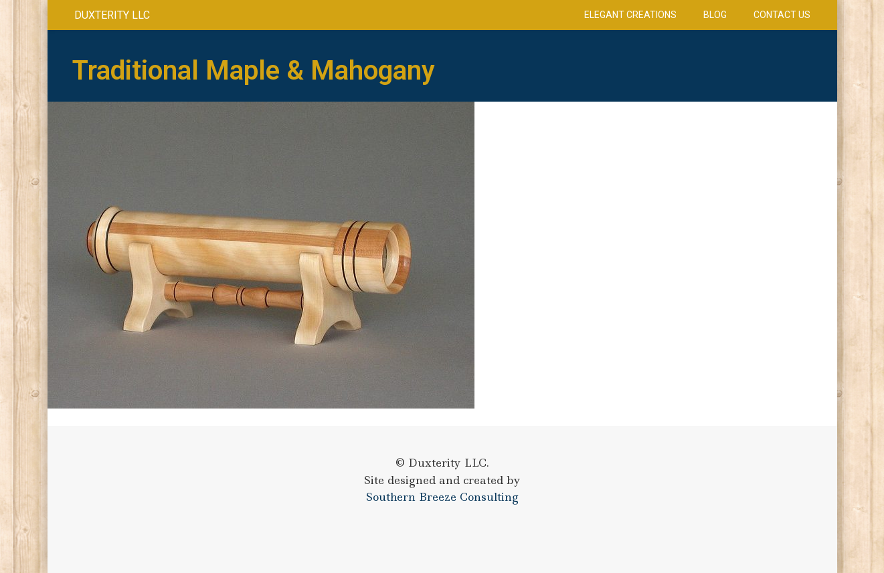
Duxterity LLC (112, 15)
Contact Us (782, 14)
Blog (715, 14)
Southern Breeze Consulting (442, 496)
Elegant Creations (630, 14)
